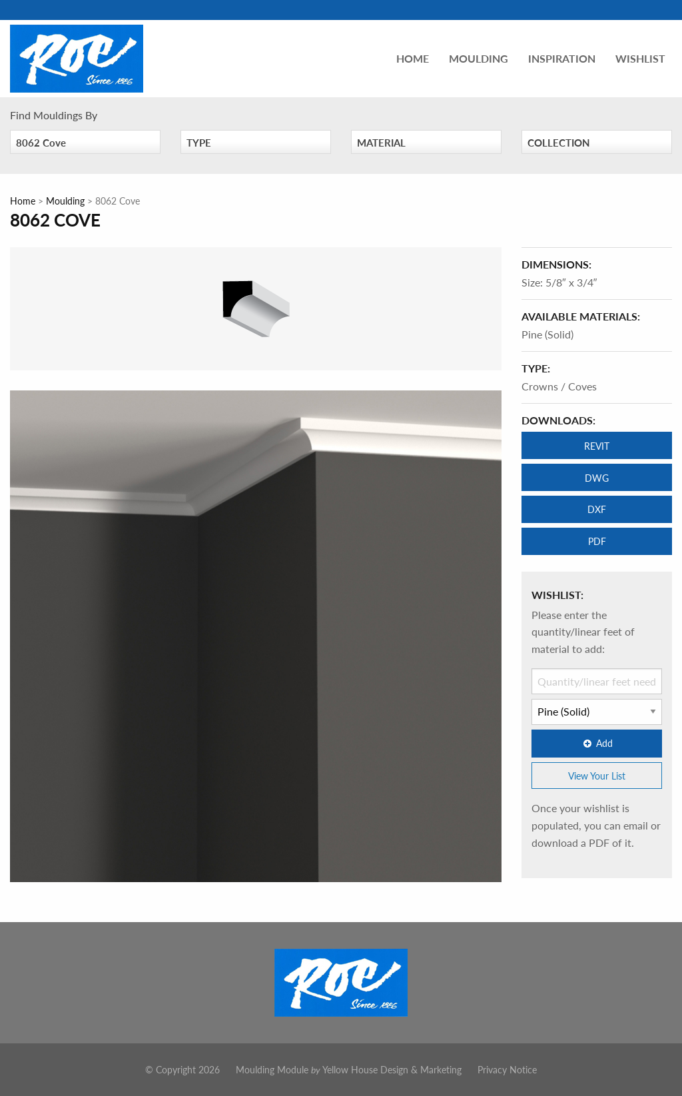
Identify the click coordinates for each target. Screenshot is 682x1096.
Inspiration (561, 58)
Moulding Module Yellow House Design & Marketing (349, 1069)
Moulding (478, 58)
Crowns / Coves (559, 386)
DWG (597, 477)
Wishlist (640, 58)
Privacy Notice (507, 1069)
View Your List (596, 775)
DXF (596, 509)
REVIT (596, 445)
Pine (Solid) (547, 334)
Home (412, 58)
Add (597, 743)
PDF (597, 541)
